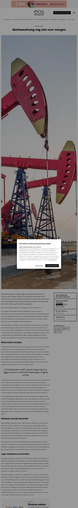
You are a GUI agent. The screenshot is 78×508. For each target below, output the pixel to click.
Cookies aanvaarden (52, 266)
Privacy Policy (53, 260)
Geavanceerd (39, 266)
